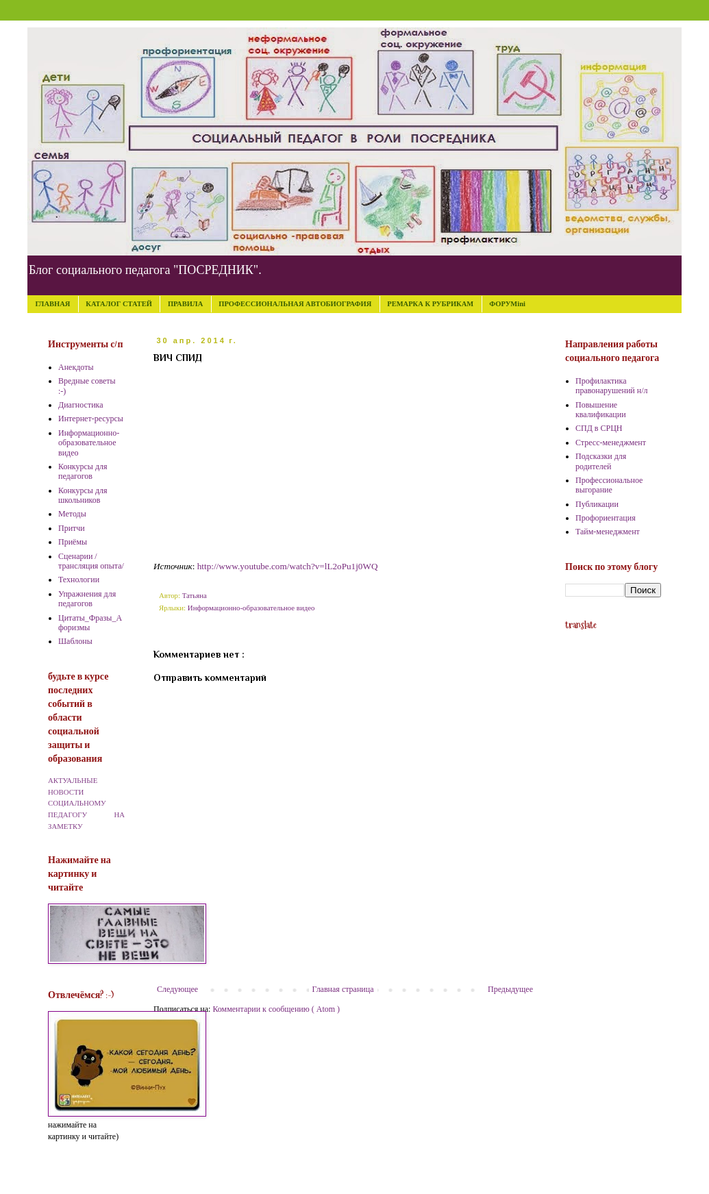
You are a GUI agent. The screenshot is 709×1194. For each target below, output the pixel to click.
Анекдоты (76, 367)
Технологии (78, 579)
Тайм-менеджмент (607, 531)
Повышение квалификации (600, 409)
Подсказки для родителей (600, 461)
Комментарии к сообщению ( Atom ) (276, 1009)
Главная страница (343, 989)
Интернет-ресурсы (90, 418)
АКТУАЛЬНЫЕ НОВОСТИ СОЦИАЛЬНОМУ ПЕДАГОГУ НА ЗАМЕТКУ (86, 803)
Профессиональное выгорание (609, 485)
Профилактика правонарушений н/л (611, 385)
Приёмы (72, 542)
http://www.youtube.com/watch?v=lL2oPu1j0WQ (287, 566)
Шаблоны (75, 641)
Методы (72, 514)
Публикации (597, 504)
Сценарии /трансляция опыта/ (91, 561)
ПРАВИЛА (185, 304)
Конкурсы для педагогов (83, 471)
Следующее (177, 989)
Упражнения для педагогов (87, 598)
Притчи (71, 528)
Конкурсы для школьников (83, 495)
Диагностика (80, 405)
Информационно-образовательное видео (251, 608)
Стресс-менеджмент (610, 442)
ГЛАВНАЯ (53, 304)
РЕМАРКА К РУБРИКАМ (430, 304)
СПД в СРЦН (599, 428)
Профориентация (605, 518)
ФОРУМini (507, 304)
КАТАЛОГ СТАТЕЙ (119, 304)
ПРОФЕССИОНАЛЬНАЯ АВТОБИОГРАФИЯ (295, 304)
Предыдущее (510, 989)
